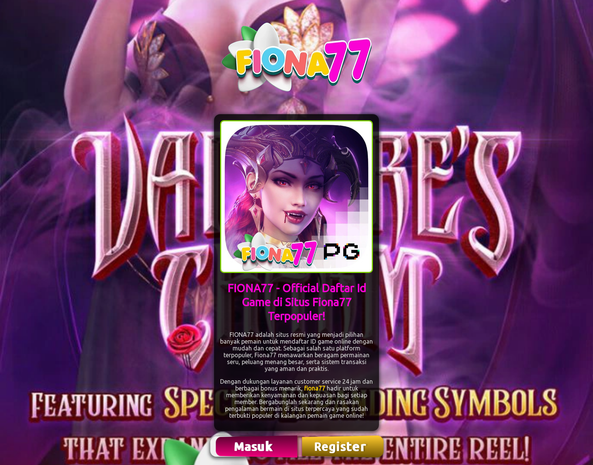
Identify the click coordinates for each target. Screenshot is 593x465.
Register (341, 446)
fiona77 (314, 388)
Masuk (254, 446)
